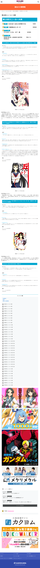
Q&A (4, 299)
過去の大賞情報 (15, 11)
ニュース (1, 553)
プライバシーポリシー (18, 558)
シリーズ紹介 (16, 553)
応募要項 (4, 298)
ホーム (3, 11)
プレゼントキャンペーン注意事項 (6, 558)
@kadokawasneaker (11, 511)
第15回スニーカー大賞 (23, 11)
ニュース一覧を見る (20, 505)
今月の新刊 (29, 553)
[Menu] (2, 2)
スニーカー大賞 (8, 11)
